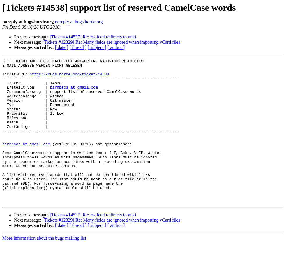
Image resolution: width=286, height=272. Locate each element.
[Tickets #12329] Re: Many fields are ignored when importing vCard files (111, 42)
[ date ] (61, 47)
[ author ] (116, 47)
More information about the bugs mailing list (44, 266)
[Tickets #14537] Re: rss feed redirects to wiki (93, 36)
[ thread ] (77, 47)
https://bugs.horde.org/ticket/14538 (69, 77)
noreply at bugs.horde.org (79, 21)
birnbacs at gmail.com (74, 93)
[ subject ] (97, 47)
